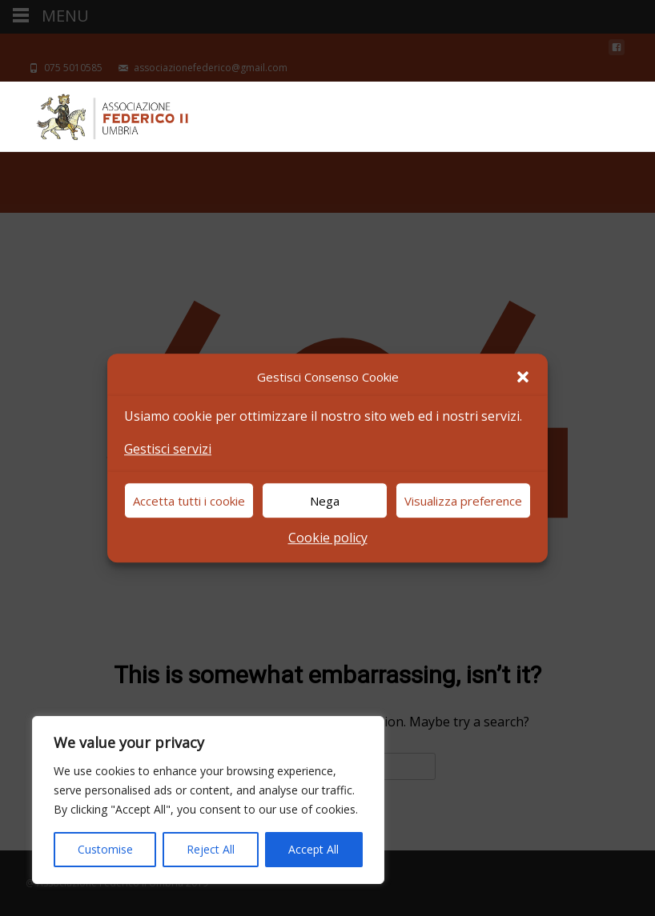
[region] (208, 800)
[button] (523, 377)
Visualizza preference (463, 501)
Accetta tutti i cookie (189, 501)
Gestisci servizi (167, 449)
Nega (325, 501)
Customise (105, 849)
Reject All (211, 849)
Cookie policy (328, 538)
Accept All (313, 849)
